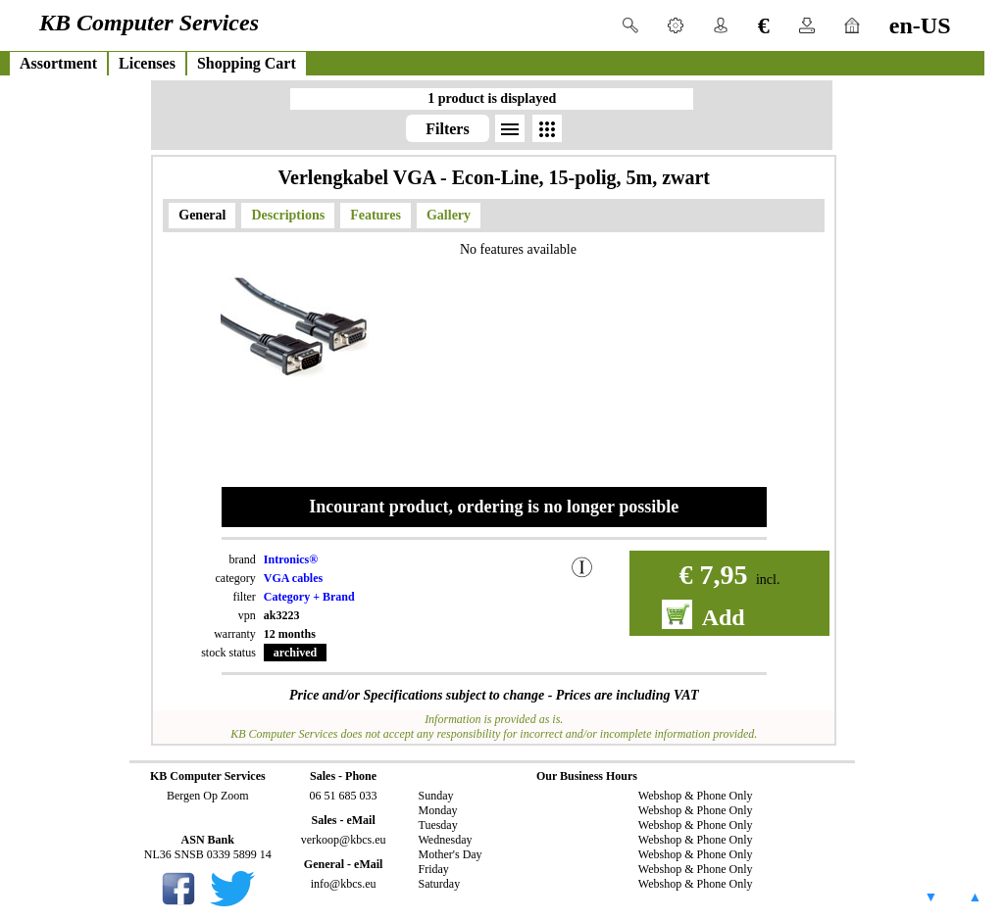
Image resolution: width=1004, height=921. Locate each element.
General (202, 215)
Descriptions (288, 215)
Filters (447, 129)
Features (375, 215)
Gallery (449, 215)
